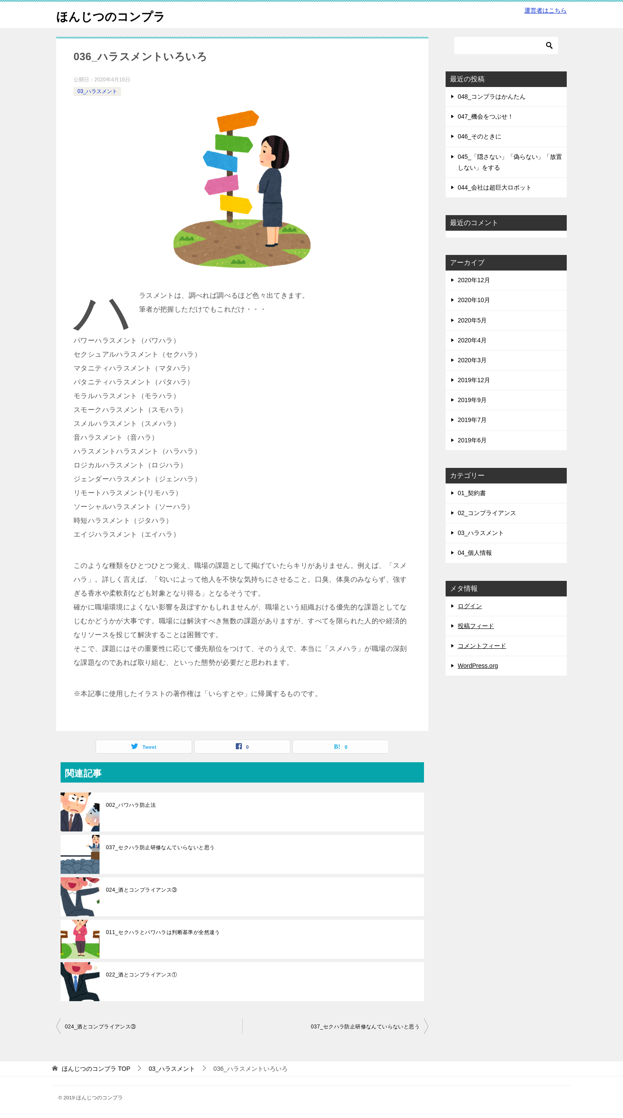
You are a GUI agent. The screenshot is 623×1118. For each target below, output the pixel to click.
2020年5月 (472, 320)
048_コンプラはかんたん (492, 96)
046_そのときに (479, 136)
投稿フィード (476, 625)
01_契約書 (472, 493)
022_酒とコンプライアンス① (141, 975)
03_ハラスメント (97, 91)
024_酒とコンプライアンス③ (141, 890)
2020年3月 (472, 360)
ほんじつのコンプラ (116, 15)
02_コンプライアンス (487, 512)
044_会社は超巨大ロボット (495, 187)
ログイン (470, 605)
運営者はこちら (545, 10)
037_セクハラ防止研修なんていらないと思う (160, 847)
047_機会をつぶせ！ (486, 116)
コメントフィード (482, 645)
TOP (96, 1068)
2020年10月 (474, 299)
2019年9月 (472, 399)
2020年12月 (474, 280)
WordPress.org (478, 665)
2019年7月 (472, 419)
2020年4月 (472, 340)
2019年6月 (472, 440)
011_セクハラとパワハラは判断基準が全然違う (163, 932)
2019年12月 (474, 380)
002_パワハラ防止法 (131, 805)
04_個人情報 (475, 552)
